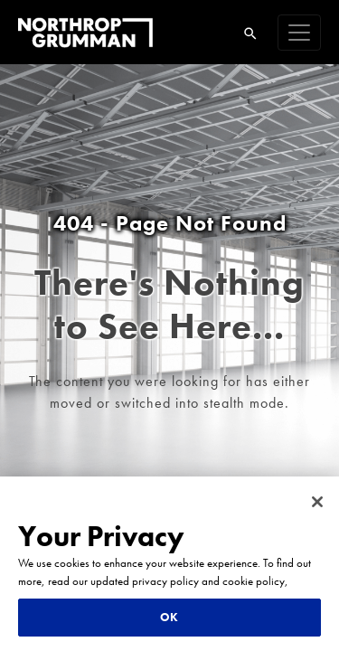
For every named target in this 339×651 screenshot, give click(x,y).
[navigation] (299, 32)
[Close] (317, 502)
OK (169, 617)
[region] (169, 563)
